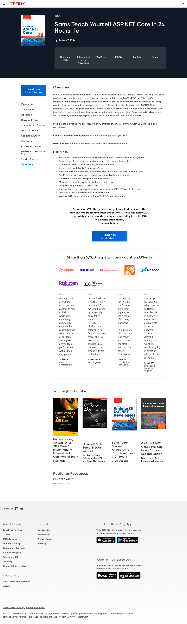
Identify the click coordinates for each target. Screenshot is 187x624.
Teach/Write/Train (13, 529)
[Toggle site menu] (3, 3)
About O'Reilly (12, 524)
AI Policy (41, 543)
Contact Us (43, 529)
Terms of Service (10, 617)
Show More (27, 164)
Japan (6, 585)
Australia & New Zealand (16, 581)
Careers (7, 534)
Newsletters (43, 534)
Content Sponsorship (14, 566)
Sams (155, 57)
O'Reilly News (10, 538)
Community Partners (14, 548)
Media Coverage (12, 543)
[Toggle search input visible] (183, 3)
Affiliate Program (12, 552)
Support (42, 524)
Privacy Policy (44, 538)
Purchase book (61, 483)
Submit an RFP (10, 557)
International (11, 575)
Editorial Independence (46, 617)
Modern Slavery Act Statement (73, 617)
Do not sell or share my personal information (24, 607)
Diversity (7, 561)
